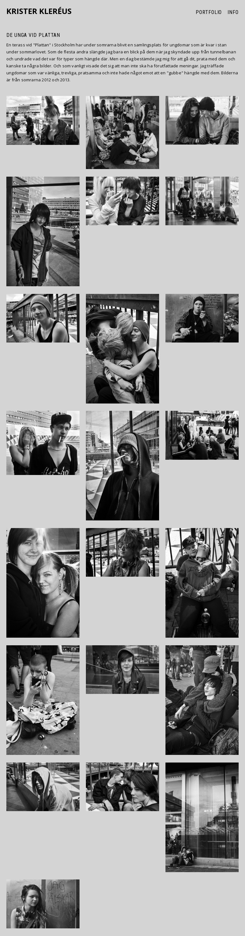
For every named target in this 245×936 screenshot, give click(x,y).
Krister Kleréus (39, 11)
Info (233, 12)
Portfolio (209, 12)
